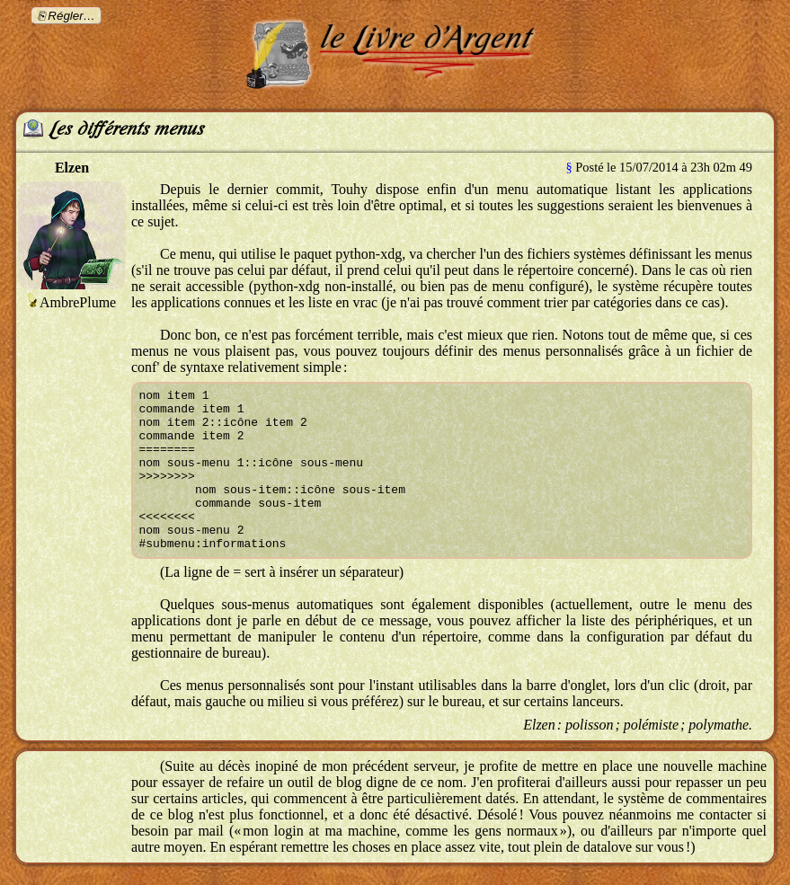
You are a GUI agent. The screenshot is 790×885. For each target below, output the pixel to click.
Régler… (71, 15)
